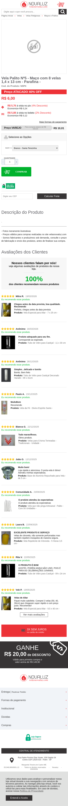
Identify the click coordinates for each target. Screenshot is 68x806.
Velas (19, 16)
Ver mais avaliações (34, 614)
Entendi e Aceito (19, 798)
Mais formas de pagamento (53, 122)
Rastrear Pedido (19, 692)
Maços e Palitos (51, 16)
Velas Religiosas (33, 16)
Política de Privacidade (32, 791)
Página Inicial (7, 16)
